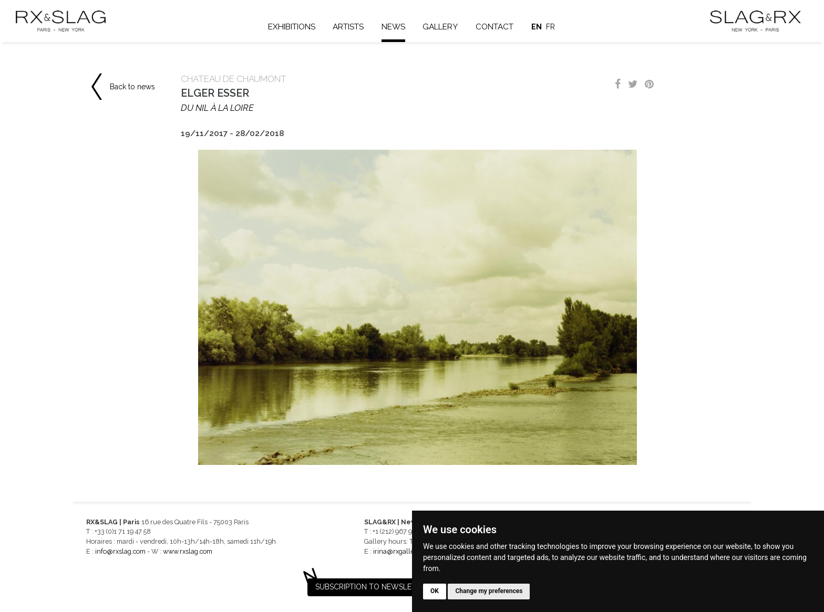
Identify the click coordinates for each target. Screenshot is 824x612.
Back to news (132, 86)
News (393, 27)
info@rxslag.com (120, 551)
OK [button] (434, 591)
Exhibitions (291, 27)
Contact (494, 27)
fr (550, 27)
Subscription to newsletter (372, 587)
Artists (348, 27)
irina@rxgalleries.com (406, 551)
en (536, 27)
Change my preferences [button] (488, 591)
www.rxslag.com (187, 551)
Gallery (440, 27)
